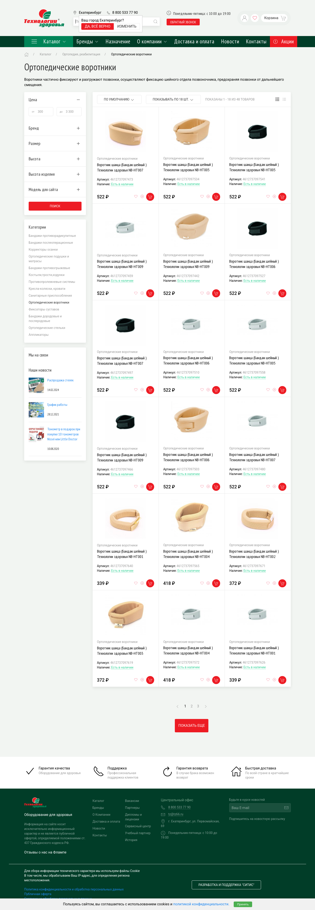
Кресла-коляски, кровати (47, 288)
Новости (230, 41)
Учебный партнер (138, 833)
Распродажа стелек (60, 380)
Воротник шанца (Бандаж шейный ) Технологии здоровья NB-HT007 (122, 167)
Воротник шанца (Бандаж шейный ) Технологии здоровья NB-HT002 (254, 554)
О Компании (101, 814)
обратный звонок (183, 22)
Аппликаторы (39, 334)
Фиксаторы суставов (44, 309)
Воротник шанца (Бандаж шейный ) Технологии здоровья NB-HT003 (122, 650)
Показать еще (191, 725)
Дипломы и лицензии (133, 817)
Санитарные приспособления (50, 295)
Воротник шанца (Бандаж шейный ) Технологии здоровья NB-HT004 (188, 554)
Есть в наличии (122, 184)
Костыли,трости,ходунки (46, 275)
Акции (283, 41)
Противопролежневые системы (52, 282)
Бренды (87, 41)
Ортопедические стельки (47, 328)
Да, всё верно (97, 26)
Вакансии (132, 801)
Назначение (118, 41)
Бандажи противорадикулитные (52, 236)
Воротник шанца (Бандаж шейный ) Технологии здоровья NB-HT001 (122, 554)
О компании (152, 41)
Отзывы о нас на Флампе (45, 852)
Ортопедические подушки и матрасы (49, 259)
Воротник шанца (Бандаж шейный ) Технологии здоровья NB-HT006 (254, 264)
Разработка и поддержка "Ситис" (226, 885)
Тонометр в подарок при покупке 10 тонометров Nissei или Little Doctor (63, 434)
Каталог (48, 41)
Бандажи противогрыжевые (49, 268)
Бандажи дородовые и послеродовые (45, 318)
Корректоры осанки (43, 249)
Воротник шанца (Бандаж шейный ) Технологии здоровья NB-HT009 (122, 264)
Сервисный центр (138, 826)
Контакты (256, 41)
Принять (243, 904)
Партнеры (132, 807)
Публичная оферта (37, 894)
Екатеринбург (90, 12)
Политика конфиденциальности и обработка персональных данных (74, 889)
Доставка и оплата (194, 41)
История (131, 840)
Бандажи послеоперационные (51, 242)
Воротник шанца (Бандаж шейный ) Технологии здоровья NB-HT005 (188, 167)
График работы (57, 404)
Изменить (126, 26)
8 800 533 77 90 (125, 12)
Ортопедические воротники (131, 54)
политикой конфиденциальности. (201, 904)
